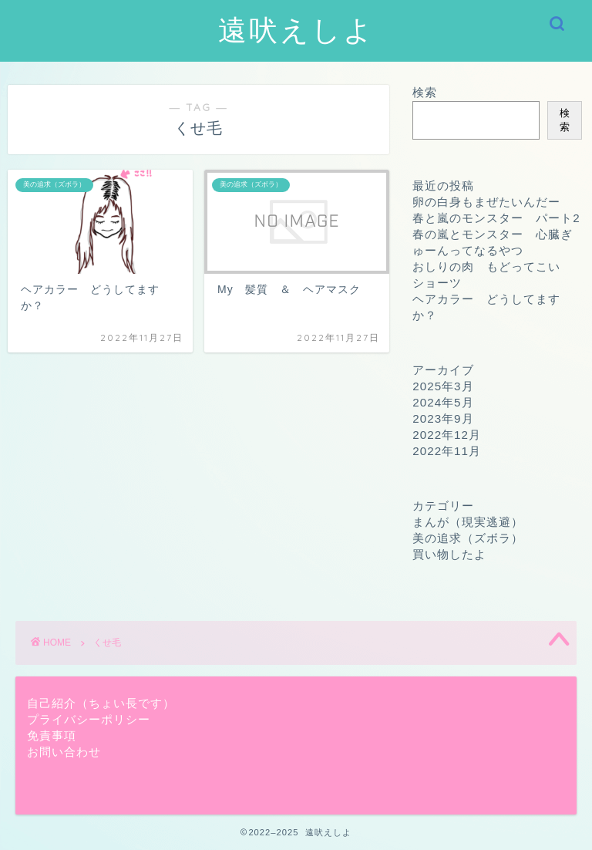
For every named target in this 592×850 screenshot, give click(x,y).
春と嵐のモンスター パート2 (496, 217)
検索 (424, 92)
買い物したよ (449, 554)
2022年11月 (446, 450)
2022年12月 (446, 434)
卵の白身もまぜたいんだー (486, 201)
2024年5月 (442, 402)
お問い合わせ (64, 751)
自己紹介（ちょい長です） (101, 703)
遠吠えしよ (296, 29)
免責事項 (51, 735)
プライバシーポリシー (88, 719)
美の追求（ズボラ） (467, 538)
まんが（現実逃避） (467, 521)
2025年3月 (442, 386)
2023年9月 (442, 418)
